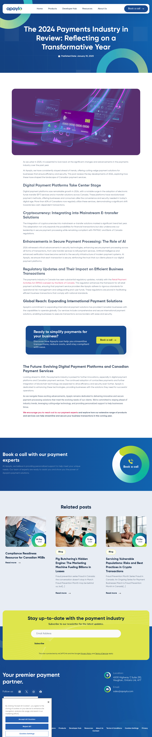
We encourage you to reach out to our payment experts (50, 413)
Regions (52, 728)
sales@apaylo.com (123, 691)
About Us (102, 9)
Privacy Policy (86, 654)
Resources (87, 9)
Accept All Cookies (27, 732)
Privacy (145, 728)
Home (40, 9)
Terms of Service (101, 654)
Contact (96, 731)
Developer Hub (69, 9)
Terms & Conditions (114, 728)
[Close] (48, 715)
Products (52, 9)
